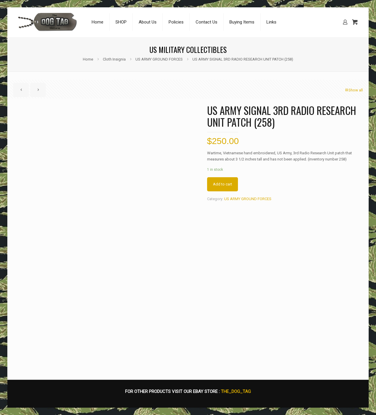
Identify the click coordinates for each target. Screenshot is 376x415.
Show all (354, 90)
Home (88, 59)
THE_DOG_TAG (236, 391)
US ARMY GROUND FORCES (159, 59)
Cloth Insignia (114, 59)
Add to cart (222, 184)
